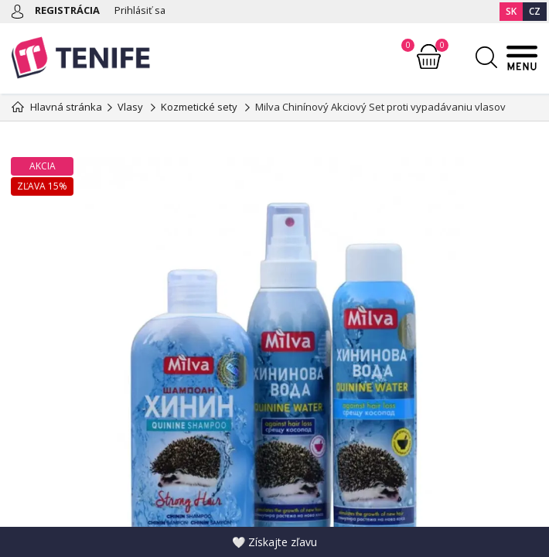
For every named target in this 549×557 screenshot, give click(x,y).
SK (511, 11)
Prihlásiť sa (140, 10)
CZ (534, 11)
